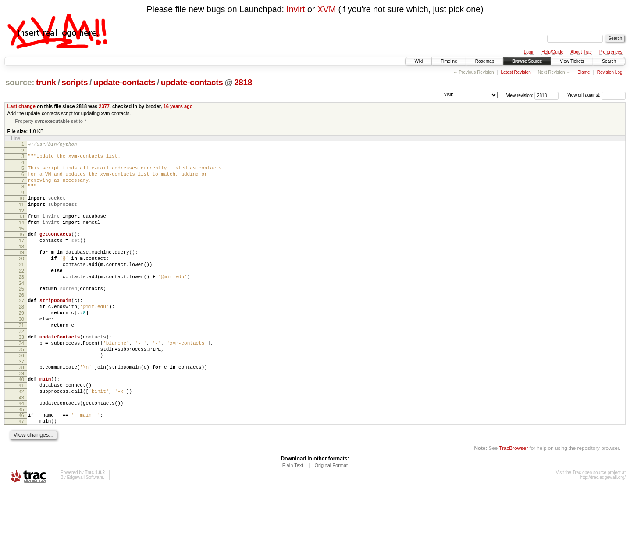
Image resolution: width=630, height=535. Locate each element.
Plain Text (292, 510)
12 (21, 222)
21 (21, 284)
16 (21, 248)
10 (21, 207)
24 (21, 306)
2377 (104, 106)
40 (21, 417)
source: (19, 82)
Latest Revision (515, 72)
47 (21, 465)
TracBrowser (513, 493)
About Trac (580, 52)
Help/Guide (552, 52)
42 (21, 431)
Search (609, 61)
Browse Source (527, 61)
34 (21, 375)
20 (21, 276)
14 (21, 235)
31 (21, 355)
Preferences (611, 52)
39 (21, 411)
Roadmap (484, 61)
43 (21, 439)
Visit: (448, 94)
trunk (46, 82)
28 (21, 332)
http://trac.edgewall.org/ (603, 523)
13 (21, 227)
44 (21, 445)
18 (21, 263)
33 (21, 368)
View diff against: (596, 95)
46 (21, 458)
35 (21, 383)
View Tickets (572, 61)
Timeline (449, 61)
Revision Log (610, 72)
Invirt (295, 9)
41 (21, 424)
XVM (326, 9)
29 (21, 340)
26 (21, 319)
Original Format (331, 510)
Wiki (418, 61)
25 (21, 312)
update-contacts (124, 82)
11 (21, 214)
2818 (243, 82)
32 (21, 362)
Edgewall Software (85, 523)
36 (21, 390)
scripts (74, 82)
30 (21, 347)
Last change (21, 106)
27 (21, 325)
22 (21, 291)
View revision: (520, 95)
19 (21, 269)
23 (21, 299)
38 (21, 403)
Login (529, 52)
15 (21, 242)
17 (21, 256)
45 (21, 452)
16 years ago (178, 106)
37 (21, 398)
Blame (583, 72)
